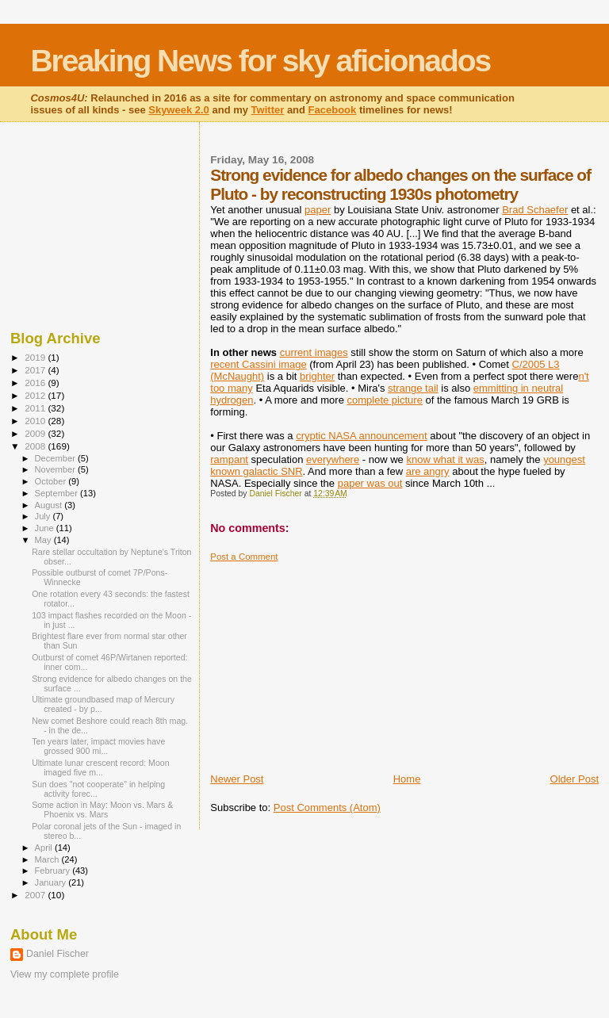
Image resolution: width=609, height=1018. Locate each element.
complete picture (385, 400)
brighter (317, 376)
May (44, 540)
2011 (36, 408)
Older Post (574, 779)
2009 (36, 433)
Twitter (268, 110)
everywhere (332, 459)
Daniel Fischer (57, 953)
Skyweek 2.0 (178, 110)
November (56, 469)
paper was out (370, 483)
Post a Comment (244, 556)
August (50, 505)
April (45, 847)
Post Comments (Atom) (327, 807)
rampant (229, 459)
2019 (36, 357)
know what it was (445, 459)
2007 (36, 895)
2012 (36, 395)
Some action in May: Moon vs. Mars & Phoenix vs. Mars (102, 809)
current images (314, 352)
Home (407, 779)
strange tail (413, 388)
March (48, 859)
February (54, 870)
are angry (428, 471)
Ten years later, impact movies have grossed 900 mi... (98, 746)
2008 (36, 446)
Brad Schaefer (535, 210)
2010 (36, 420)
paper (317, 210)
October (52, 481)
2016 (36, 382)
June (45, 528)
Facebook (332, 110)
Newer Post (236, 779)
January (52, 882)
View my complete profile (64, 974)
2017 (36, 370)
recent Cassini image (258, 364)
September (58, 493)
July (44, 516)
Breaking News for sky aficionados (260, 61)
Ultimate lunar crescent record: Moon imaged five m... (100, 767)
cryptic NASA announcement (361, 436)
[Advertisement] (329, 661)
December (56, 458)
